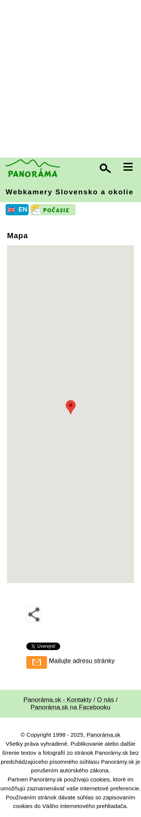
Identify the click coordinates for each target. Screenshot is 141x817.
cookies (100, 779)
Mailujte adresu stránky (82, 660)
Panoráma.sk (103, 734)
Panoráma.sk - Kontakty (57, 699)
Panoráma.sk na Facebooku (70, 707)
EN (22, 209)
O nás (105, 699)
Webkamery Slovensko (69, 192)
